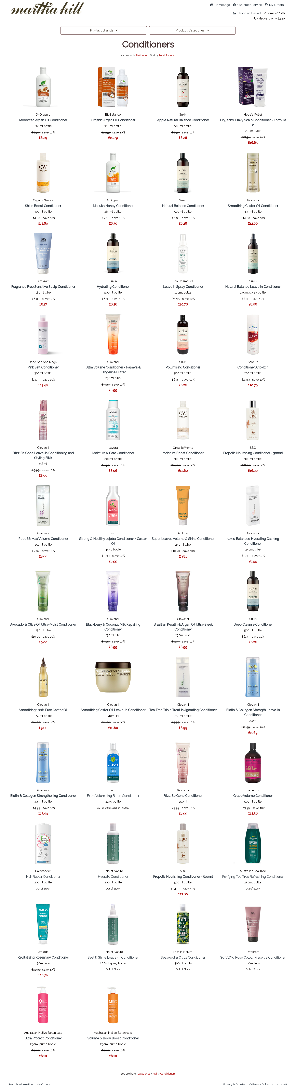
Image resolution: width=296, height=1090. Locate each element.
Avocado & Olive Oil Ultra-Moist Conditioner (43, 624)
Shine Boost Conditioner (43, 206)
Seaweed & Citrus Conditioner (183, 957)
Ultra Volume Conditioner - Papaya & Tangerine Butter (113, 369)
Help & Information (21, 1084)
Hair (155, 1073)
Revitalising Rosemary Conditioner (43, 957)
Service (247, 5)
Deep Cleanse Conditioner (252, 624)
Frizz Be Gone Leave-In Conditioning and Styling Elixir (43, 455)
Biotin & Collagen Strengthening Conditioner (43, 796)
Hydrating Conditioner (113, 287)
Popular (167, 55)
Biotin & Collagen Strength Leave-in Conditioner (253, 712)
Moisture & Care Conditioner (113, 453)
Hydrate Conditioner (113, 877)
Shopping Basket (247, 13)
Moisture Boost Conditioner (182, 453)
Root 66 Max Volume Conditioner (43, 539)
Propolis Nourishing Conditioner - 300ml (253, 453)
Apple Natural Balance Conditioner (183, 120)
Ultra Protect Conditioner (43, 1038)
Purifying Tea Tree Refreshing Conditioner (253, 877)
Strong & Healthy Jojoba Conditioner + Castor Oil (113, 541)
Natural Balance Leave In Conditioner (253, 287)
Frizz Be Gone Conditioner (182, 796)
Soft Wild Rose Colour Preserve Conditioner (252, 957)
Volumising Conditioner (183, 367)
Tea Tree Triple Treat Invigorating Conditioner (183, 710)
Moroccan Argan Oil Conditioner (43, 120)
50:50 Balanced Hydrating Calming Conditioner (253, 541)
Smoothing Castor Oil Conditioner (253, 206)
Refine (141, 55)
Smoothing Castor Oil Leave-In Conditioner (113, 710)
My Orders (274, 5)
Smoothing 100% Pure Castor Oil (43, 710)
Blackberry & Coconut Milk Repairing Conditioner (113, 627)
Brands (104, 30)
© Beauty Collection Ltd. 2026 (268, 1084)
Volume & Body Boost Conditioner (113, 1038)
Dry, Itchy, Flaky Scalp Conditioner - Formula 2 (253, 122)
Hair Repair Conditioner (43, 877)
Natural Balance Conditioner (183, 206)
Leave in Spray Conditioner (183, 287)
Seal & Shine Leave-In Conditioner (113, 957)
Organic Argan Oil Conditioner (113, 120)
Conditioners (148, 44)
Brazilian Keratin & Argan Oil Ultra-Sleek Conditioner (183, 627)
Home (220, 5)
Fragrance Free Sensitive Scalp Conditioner (43, 287)
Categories (192, 30)
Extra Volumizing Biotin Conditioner (113, 796)
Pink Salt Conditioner (43, 367)
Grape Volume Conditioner (253, 796)
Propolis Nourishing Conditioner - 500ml (183, 877)
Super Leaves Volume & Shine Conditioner (183, 539)
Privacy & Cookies (234, 1084)
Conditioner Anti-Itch (252, 367)
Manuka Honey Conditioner (113, 206)
